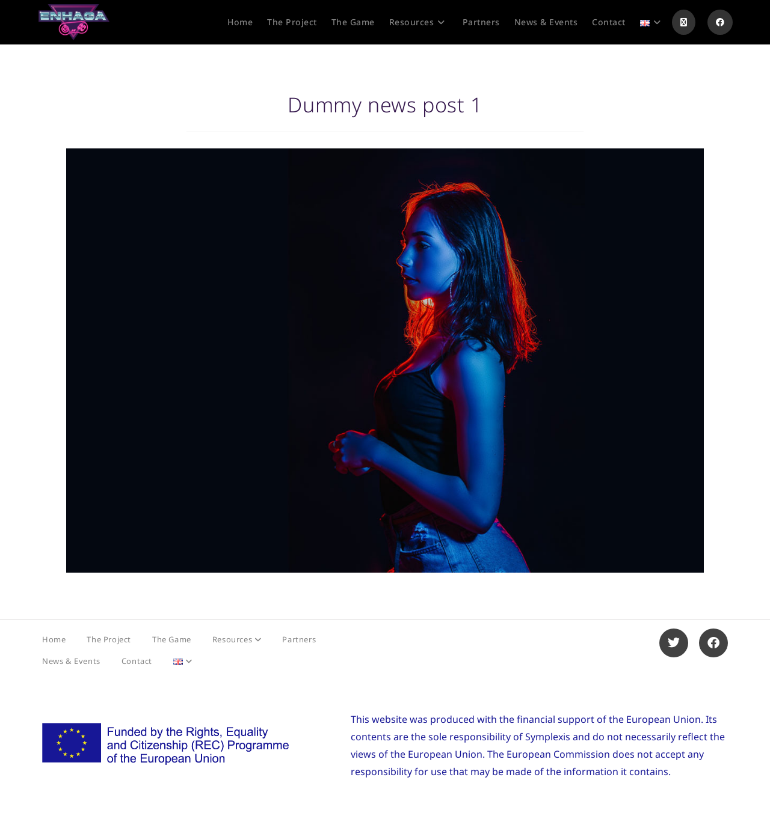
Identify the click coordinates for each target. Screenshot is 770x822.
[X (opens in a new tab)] (683, 22)
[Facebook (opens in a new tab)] (720, 22)
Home (54, 639)
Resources (237, 639)
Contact (137, 661)
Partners (299, 639)
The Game (171, 639)
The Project (109, 639)
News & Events (71, 661)
